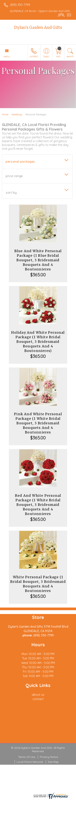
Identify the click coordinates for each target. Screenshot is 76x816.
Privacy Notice (49, 757)
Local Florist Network (30, 762)
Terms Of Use (26, 757)
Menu (7, 56)
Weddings (16, 114)
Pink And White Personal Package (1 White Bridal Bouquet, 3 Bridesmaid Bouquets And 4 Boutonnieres (38, 423)
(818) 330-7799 (20, 5)
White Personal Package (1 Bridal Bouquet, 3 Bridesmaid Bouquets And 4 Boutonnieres (38, 584)
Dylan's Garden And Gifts (38, 27)
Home (5, 114)
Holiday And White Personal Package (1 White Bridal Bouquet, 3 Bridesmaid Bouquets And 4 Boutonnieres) (38, 341)
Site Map (53, 762)
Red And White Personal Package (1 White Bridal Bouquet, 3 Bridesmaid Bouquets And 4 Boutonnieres (38, 504)
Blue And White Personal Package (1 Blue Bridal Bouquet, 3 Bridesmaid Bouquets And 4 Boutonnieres (38, 260)
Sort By (11, 192)
